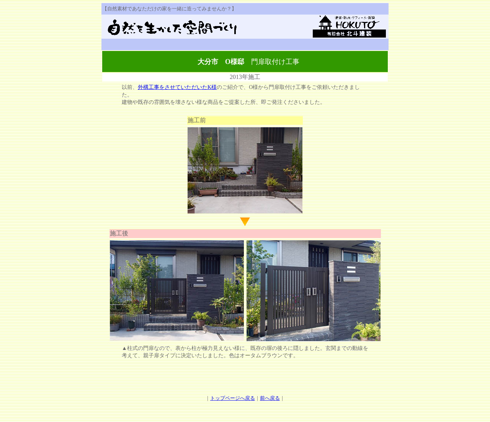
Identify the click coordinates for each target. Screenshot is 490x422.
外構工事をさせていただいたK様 (177, 87)
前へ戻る (270, 398)
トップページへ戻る (232, 398)
